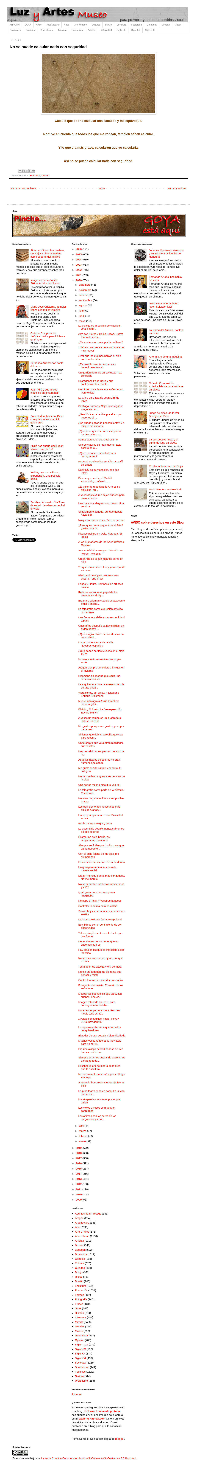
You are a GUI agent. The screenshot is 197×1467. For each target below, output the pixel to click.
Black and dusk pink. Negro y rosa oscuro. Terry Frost (98, 577)
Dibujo (108, 24)
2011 (79, 1189)
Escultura (121, 24)
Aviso (39, 24)
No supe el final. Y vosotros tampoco (100, 900)
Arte (77, 1227)
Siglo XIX (121, 30)
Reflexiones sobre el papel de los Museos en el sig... (98, 594)
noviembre (85, 289)
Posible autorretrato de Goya (166, 466)
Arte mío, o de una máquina (165, 356)
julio (81, 310)
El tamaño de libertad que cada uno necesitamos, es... (99, 677)
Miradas (166, 24)
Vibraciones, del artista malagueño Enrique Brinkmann (98, 694)
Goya (78, 1308)
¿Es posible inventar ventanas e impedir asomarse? (97, 366)
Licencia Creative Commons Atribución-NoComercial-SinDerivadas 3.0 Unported (88, 1458)
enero (83, 1141)
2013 (79, 1178)
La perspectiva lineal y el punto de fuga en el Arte (163, 441)
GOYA (27, 24)
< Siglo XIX (106, 30)
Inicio (102, 188)
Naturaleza (15, 30)
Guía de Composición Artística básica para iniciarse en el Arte (47, 336)
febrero (83, 1136)
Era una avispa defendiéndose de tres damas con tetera (100, 1050)
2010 (79, 1194)
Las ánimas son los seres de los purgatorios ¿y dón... (97, 1117)
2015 (79, 1168)
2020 (79, 280)
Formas (79, 1294)
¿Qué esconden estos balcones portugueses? (97, 455)
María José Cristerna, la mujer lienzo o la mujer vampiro (48, 308)
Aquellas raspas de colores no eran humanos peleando (99, 761)
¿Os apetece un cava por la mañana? (100, 342)
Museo (178, 24)
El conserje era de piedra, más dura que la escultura (99, 1067)
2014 (79, 1173)
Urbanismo (81, 1380)
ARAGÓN (15, 24)
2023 (79, 264)
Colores (45, 175)
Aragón (79, 1217)
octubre (83, 295)
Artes (66, 24)
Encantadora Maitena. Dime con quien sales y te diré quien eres (46, 419)
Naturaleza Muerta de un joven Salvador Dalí (163, 305)
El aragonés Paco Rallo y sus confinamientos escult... (95, 382)
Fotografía (136, 24)
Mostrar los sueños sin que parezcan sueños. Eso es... (100, 995)
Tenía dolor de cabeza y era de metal (100, 966)
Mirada (79, 1321)
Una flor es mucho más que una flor (99, 784)
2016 (79, 1163)
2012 (79, 1183)
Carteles (80, 1258)
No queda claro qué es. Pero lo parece (101, 520)
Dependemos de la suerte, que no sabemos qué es (98, 943)
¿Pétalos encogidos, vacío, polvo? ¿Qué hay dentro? (98, 1020)
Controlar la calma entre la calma (97, 905)
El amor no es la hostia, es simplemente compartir (94, 838)
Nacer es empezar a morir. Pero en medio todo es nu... (99, 1012)
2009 (79, 1199)
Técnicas (62, 30)
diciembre (85, 284)
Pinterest (77, 1394)
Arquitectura (53, 24)
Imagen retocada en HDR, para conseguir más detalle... (96, 1004)
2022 (79, 269)
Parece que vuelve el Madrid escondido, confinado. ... (95, 480)
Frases (79, 1303)
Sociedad (30, 30)
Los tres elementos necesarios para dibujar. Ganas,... (99, 808)
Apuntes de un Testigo (88, 1213)
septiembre (86, 300)
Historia (79, 1312)
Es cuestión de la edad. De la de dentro (101, 862)
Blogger (119, 1438)
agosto (83, 305)
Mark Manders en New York (165, 489)
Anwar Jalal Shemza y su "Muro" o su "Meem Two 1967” (100, 552)
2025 (79, 254)
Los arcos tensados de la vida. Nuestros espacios (96, 644)
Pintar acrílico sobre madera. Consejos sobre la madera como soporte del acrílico (47, 253)
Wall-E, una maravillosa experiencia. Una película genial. (45, 475)
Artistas (91, 30)
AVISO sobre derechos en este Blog (157, 522)
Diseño (79, 1281)
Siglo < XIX (81, 1344)
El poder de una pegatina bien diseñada (101, 1035)
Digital (78, 1276)
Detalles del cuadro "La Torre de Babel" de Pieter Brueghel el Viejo (47, 505)
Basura (79, 1245)
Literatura (152, 24)
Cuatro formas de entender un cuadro (100, 980)
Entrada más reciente (23, 188)
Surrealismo (46, 30)
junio (82, 315)
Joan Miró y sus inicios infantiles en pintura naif (44, 391)
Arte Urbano (80, 24)
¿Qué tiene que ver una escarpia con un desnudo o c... (100, 433)
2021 (79, 275)
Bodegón (80, 1249)
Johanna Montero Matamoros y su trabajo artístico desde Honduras (166, 253)
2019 (79, 1147)
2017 (79, 1158)
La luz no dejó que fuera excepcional (100, 919)
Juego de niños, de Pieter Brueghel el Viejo (164, 414)
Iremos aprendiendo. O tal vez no (98, 439)
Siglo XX (135, 30)
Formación (77, 30)
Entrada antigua (177, 188)
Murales (79, 1326)
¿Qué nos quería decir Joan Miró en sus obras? (46, 447)
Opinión (79, 1340)
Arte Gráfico (82, 1231)
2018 (79, 1152)
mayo (82, 320)
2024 (79, 259)
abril (82, 1125)
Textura (79, 1376)
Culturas (96, 24)
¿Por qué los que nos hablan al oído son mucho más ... (99, 357)
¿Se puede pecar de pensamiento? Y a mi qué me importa (101, 424)
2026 (79, 249)
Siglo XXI (149, 30)
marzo (83, 1130)
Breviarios (35, 175)
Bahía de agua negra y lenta (95, 823)
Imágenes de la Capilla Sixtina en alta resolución (45, 282)
